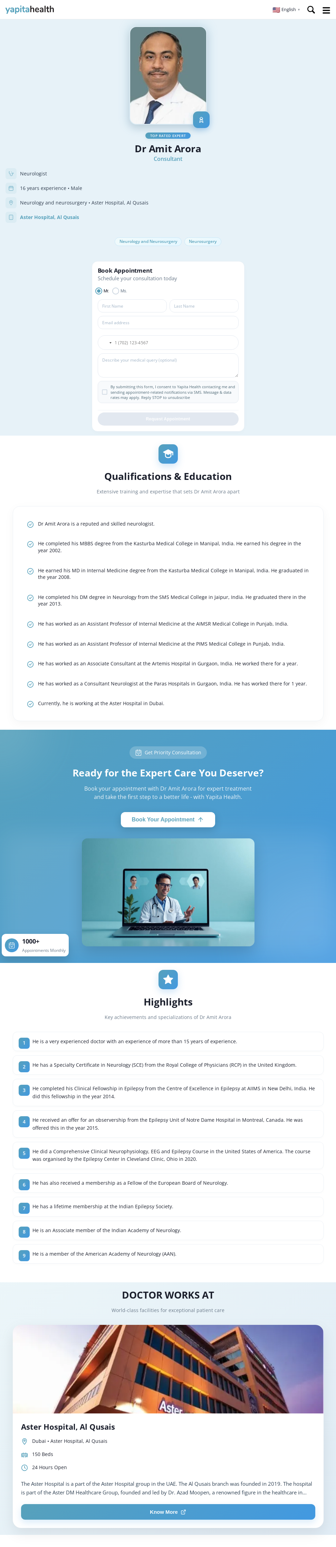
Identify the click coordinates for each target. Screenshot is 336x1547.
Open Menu (326, 10)
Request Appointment (168, 420)
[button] (286, 9)
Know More (168, 1513)
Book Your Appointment (168, 820)
